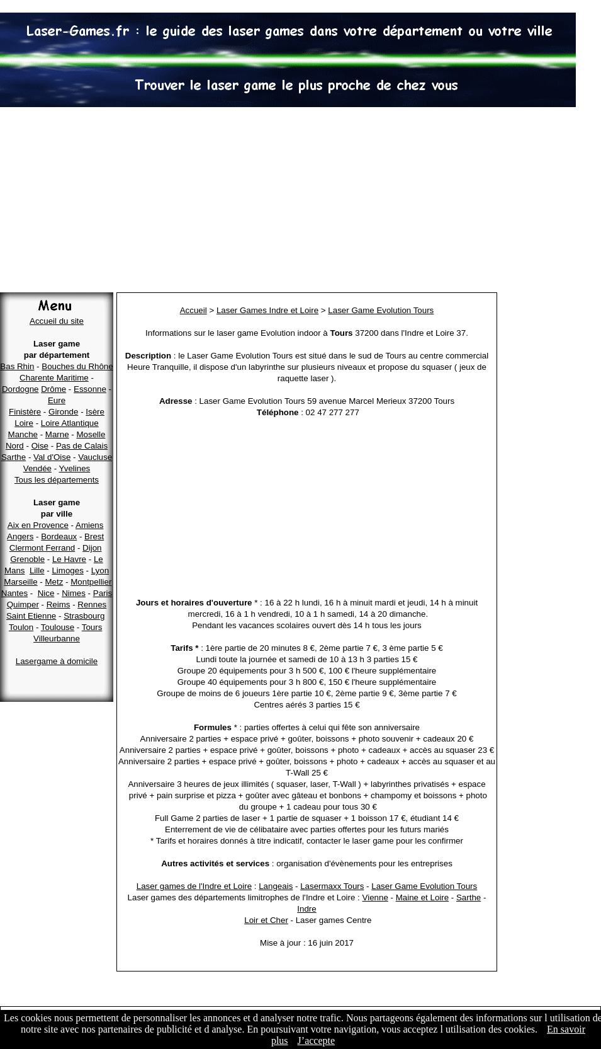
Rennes (91, 604)
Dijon (91, 548)
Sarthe (13, 457)
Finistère (25, 411)
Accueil (193, 310)
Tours (92, 627)
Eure (56, 400)
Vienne (375, 897)
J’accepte (316, 1040)
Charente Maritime (54, 377)
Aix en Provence (38, 525)
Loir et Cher (266, 920)
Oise (39, 445)
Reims (58, 604)
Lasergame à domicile (57, 661)
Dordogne (20, 389)
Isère (95, 411)
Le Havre (69, 559)
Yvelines (75, 468)
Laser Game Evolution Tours (381, 310)
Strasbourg (84, 616)
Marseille (20, 582)
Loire (23, 423)
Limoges (67, 570)
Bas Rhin (17, 366)
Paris (102, 593)
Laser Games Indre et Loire (267, 310)
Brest (94, 536)
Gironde (63, 411)
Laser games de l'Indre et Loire (194, 886)
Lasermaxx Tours (332, 886)
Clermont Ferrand (42, 548)
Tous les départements (56, 479)
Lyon (100, 570)
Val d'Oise (51, 457)
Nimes (74, 593)
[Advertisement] (300, 201)
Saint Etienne (31, 616)
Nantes (14, 593)
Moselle (90, 434)
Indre (306, 909)
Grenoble (27, 559)
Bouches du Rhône (77, 366)
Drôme (53, 389)
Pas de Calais (82, 445)
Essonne (90, 389)
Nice (46, 593)
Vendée (37, 468)
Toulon (21, 627)
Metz (54, 582)
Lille (37, 570)
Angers (20, 536)
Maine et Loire (422, 897)
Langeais (276, 886)
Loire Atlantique (70, 423)
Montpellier (90, 582)
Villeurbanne (56, 638)
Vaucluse (95, 457)
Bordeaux (59, 536)
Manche (23, 434)
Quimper (23, 604)
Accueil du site (57, 321)
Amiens (89, 525)
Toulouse (57, 627)
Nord (15, 445)
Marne (57, 434)
